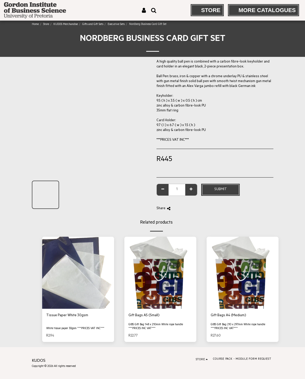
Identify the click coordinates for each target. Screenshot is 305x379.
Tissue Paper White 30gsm (67, 316)
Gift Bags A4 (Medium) (228, 316)
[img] (78, 273)
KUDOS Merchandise (65, 24)
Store (46, 24)
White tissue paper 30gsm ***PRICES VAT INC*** (75, 328)
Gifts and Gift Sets (92, 24)
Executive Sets (116, 24)
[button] (153, 10)
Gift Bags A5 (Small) (143, 316)
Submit (220, 189)
